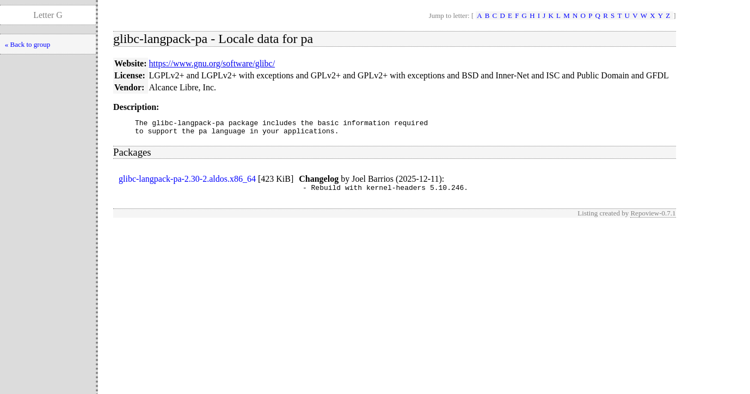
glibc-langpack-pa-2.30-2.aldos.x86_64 (187, 182)
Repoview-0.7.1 (652, 218)
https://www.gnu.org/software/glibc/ (212, 63)
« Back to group (27, 44)
